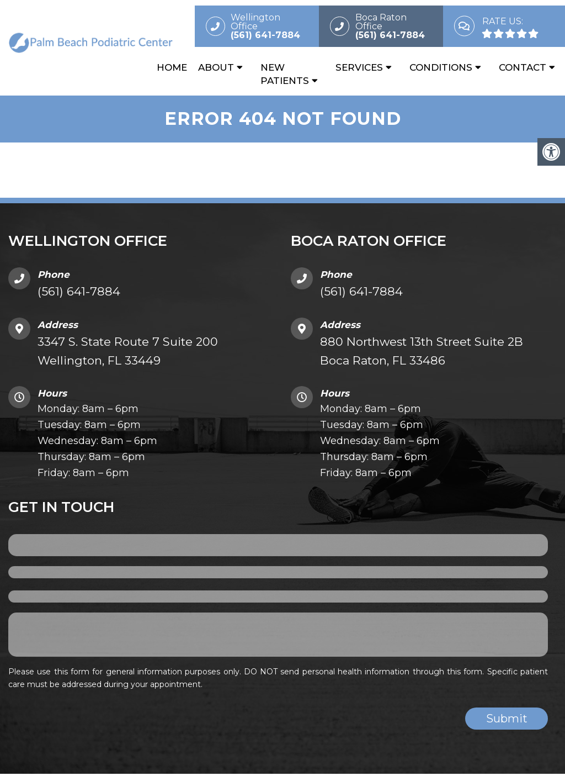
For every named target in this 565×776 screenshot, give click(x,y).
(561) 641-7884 (79, 294)
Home (172, 67)
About (216, 67)
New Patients (284, 74)
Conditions (440, 67)
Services (359, 67)
